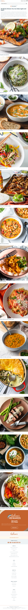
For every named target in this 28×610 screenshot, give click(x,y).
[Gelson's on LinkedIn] (16, 542)
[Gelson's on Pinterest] (20, 542)
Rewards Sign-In (14, 595)
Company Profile (14, 573)
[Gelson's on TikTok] (10, 542)
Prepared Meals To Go (14, 553)
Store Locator (14, 591)
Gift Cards (14, 563)
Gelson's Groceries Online (14, 547)
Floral (14, 561)
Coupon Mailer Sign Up (14, 594)
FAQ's (8, 607)
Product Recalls (14, 584)
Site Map (14, 600)
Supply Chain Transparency (13, 607)
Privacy (20, 607)
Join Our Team (14, 574)
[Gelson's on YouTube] (18, 542)
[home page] (3, 1)
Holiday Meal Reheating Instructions (14, 556)
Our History (14, 571)
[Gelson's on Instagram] (12, 542)
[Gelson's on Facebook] (8, 542)
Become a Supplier (14, 576)
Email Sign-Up (14, 592)
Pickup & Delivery (14, 5)
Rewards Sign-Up (14, 597)
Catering (14, 550)
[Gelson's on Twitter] (14, 542)
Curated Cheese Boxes (14, 566)
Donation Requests (14, 577)
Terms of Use (14, 608)
